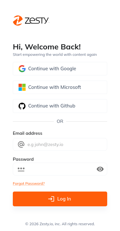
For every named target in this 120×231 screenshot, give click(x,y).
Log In (60, 199)
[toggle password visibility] (100, 169)
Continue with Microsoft (60, 87)
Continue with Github (60, 105)
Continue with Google (60, 68)
